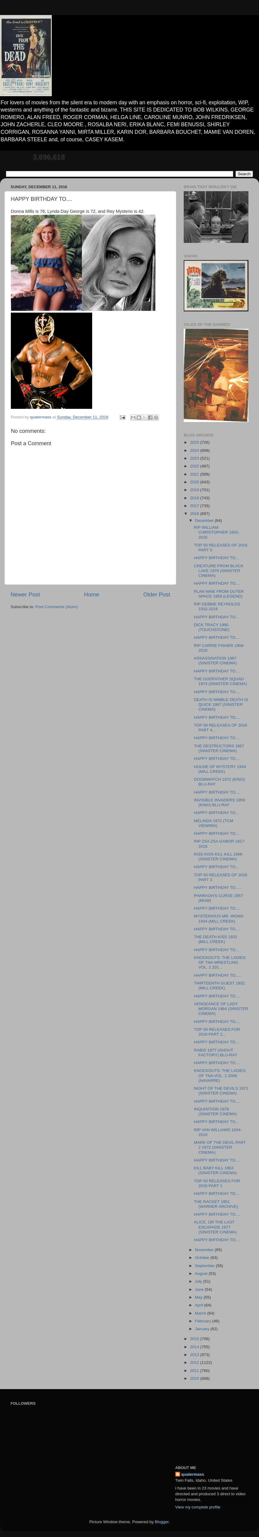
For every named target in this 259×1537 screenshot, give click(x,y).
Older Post (156, 594)
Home (91, 594)
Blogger (162, 1522)
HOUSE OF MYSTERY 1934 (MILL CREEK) (220, 769)
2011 (195, 1370)
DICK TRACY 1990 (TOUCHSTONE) (211, 627)
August (202, 1273)
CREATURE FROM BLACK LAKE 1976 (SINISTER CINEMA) (219, 571)
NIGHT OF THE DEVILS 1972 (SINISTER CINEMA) (221, 1090)
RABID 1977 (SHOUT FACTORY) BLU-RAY (215, 1052)
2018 (195, 498)
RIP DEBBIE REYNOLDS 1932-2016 (217, 606)
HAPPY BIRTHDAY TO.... (217, 583)
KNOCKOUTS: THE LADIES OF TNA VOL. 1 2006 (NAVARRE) (220, 1075)
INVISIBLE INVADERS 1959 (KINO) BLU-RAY (219, 802)
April (199, 1305)
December (205, 520)
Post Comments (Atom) (57, 607)
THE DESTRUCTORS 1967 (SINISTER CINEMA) (219, 748)
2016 (195, 513)
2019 (195, 490)
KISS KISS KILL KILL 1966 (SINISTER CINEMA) (218, 856)
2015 (195, 1338)
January (203, 1329)
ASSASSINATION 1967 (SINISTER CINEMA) (215, 660)
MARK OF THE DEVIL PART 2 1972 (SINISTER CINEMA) (220, 1147)
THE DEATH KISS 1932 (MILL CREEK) (215, 939)
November (205, 1250)
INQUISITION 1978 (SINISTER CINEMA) (215, 1111)
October (203, 1257)
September (205, 1265)
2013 (195, 1354)
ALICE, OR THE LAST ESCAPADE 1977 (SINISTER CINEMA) (215, 1227)
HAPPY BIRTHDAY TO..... (217, 887)
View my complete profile (197, 1507)
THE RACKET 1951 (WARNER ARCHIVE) (216, 1204)
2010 (195, 1378)
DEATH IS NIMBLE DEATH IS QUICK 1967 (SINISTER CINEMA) (221, 704)
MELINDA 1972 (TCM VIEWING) (213, 823)
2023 (195, 458)
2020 (195, 482)
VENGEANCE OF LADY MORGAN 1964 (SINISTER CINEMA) (221, 1009)
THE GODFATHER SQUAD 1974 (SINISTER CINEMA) (220, 681)
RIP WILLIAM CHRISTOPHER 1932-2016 (216, 532)
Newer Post (25, 594)
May (199, 1297)
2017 (195, 506)
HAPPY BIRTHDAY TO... (216, 558)
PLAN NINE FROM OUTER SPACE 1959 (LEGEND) (219, 594)
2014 (195, 1347)
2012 (195, 1362)
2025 (195, 442)
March (201, 1313)
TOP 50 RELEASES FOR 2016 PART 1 (217, 1183)
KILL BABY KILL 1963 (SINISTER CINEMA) (215, 1170)
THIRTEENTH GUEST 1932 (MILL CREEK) (219, 985)
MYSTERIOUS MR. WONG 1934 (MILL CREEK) (219, 918)
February (203, 1321)
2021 (195, 474)
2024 (195, 450)
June (200, 1289)
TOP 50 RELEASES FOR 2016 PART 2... (217, 1031)
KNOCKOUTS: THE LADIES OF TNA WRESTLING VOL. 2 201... (220, 962)
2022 (195, 466)
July (199, 1281)
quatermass (192, 1474)
